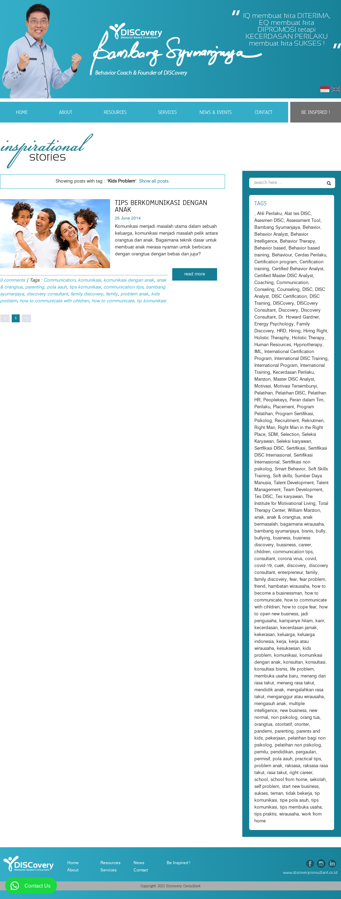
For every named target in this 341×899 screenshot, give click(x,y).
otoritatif (283, 724)
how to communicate (112, 301)
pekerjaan (275, 738)
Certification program (275, 262)
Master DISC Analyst (293, 379)
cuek (279, 566)
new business (293, 711)
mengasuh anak (270, 704)
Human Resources (272, 345)
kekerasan (264, 635)
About (65, 112)
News (139, 863)
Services (167, 112)
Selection (290, 434)
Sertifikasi (295, 448)
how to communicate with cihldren (54, 301)
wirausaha (289, 814)
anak (259, 517)
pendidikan (282, 752)
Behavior (311, 227)
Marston (262, 379)
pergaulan (306, 752)
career (305, 545)
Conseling (264, 289)
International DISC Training (301, 358)
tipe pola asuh (294, 800)
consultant (264, 559)
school (261, 780)
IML (258, 352)
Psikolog (263, 421)
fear (293, 579)
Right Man (264, 428)
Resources (115, 112)
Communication (59, 280)
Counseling (288, 289)
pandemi (263, 731)
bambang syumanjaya (276, 531)
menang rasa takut (295, 683)
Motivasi (262, 386)
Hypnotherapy (308, 345)
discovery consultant (47, 294)
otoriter (301, 724)
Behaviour (282, 255)
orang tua (310, 717)
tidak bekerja (299, 793)
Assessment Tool (303, 220)
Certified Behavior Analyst (297, 269)
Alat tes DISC (297, 214)
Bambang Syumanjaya (277, 227)
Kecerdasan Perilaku (293, 372)
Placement (283, 407)
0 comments (12, 280)
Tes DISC (263, 497)
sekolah (317, 780)
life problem (302, 669)
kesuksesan (288, 648)
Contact (263, 112)
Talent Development (294, 483)
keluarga (286, 635)
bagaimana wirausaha (302, 524)
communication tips (123, 287)
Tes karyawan (289, 497)
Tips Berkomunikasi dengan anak (161, 206)
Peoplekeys (275, 400)
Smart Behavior (290, 469)
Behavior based (270, 248)
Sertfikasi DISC (269, 448)
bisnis (307, 531)
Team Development (302, 490)
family (112, 294)
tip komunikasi (151, 301)
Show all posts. (154, 181)
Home (22, 112)
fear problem (312, 579)
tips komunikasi (85, 287)
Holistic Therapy (308, 338)
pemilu (261, 752)
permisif (262, 759)
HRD (281, 331)
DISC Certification (289, 296)
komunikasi (89, 280)
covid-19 (263, 566)
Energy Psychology (274, 324)
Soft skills (282, 476)
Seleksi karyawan (293, 441)
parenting (34, 287)
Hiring (295, 331)
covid (310, 559)
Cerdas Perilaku (310, 255)
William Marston (304, 510)
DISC (307, 289)
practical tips (308, 759)
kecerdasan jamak (298, 628)
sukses (261, 793)
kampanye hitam (296, 621)
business (281, 538)
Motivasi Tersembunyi (295, 386)
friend (259, 586)
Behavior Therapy (297, 241)
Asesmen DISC (269, 220)
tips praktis (265, 814)
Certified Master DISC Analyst (283, 276)
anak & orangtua (283, 517)
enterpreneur (290, 572)
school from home (289, 780)
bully (320, 531)
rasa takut (277, 773)
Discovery (288, 310)
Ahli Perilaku (269, 214)
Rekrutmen (312, 421)
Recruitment (287, 421)
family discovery (87, 294)
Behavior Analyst (271, 234)
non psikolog (284, 717)
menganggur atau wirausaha (295, 697)
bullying (262, 538)
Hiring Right (315, 331)
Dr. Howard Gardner (299, 317)
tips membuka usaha (301, 807)
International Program (276, 365)
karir (319, 621)
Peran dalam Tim (306, 400)
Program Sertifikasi (294, 414)
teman (277, 793)
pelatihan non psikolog (298, 745)
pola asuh (57, 287)
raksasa (292, 766)
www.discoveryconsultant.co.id (310, 872)
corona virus (290, 559)
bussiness (286, 545)
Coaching (264, 283)
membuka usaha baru (276, 676)
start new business (300, 786)
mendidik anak (269, 690)
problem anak (134, 294)
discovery (296, 566)
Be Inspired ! (315, 112)
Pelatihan (263, 393)
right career (301, 773)
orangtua (263, 724)
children (262, 552)
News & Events (215, 112)
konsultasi (315, 662)
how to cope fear (299, 607)
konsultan (293, 662)
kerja (281, 641)
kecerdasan (265, 628)
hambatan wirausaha (288, 586)
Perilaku (262, 407)
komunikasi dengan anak (129, 280)
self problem (266, 786)
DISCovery (283, 303)
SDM (273, 434)
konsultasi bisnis (270, 669)
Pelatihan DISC (290, 393)
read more (194, 274)
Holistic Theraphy (271, 338)
